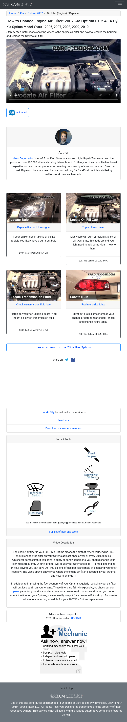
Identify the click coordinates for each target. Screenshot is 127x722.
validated (18, 112)
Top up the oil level (93, 227)
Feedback (63, 420)
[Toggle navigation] (119, 4)
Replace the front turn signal (33, 227)
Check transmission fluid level (33, 304)
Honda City (48, 412)
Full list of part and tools (63, 531)
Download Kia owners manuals (63, 428)
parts (16, 591)
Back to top (66, 688)
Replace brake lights (93, 304)
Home (12, 13)
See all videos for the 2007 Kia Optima (63, 347)
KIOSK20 (75, 618)
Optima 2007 (35, 13)
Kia (22, 13)
